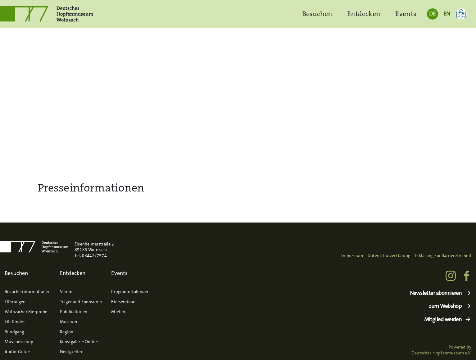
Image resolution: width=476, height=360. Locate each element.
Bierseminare (124, 301)
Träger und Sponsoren (81, 301)
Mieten (118, 311)
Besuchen (317, 13)
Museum (68, 321)
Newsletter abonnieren (436, 293)
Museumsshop (19, 341)
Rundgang (14, 332)
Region (66, 332)
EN (446, 13)
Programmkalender (129, 291)
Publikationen (73, 311)
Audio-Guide (17, 351)
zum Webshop (445, 306)
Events (405, 13)
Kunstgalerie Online (79, 341)
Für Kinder (15, 321)
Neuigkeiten (72, 351)
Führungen (15, 301)
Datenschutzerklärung (389, 255)
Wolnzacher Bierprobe (26, 311)
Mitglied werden (443, 319)
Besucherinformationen (28, 291)
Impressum (352, 255)
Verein (66, 291)
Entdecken (363, 13)
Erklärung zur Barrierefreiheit (443, 255)
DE (432, 13)
